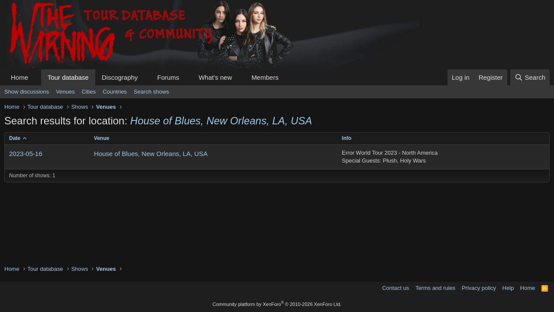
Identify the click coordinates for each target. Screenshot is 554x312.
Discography (120, 77)
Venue (101, 138)
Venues (65, 91)
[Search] (530, 77)
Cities (89, 91)
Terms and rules (435, 288)
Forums (168, 77)
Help (508, 288)
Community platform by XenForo (277, 304)
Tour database (68, 77)
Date (14, 138)
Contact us (395, 288)
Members (265, 77)
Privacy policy (479, 288)
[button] (35, 77)
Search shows (151, 91)
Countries (115, 91)
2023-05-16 (25, 153)
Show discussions (26, 91)
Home (19, 77)
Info (346, 138)
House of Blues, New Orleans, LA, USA (151, 153)
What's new (215, 77)
